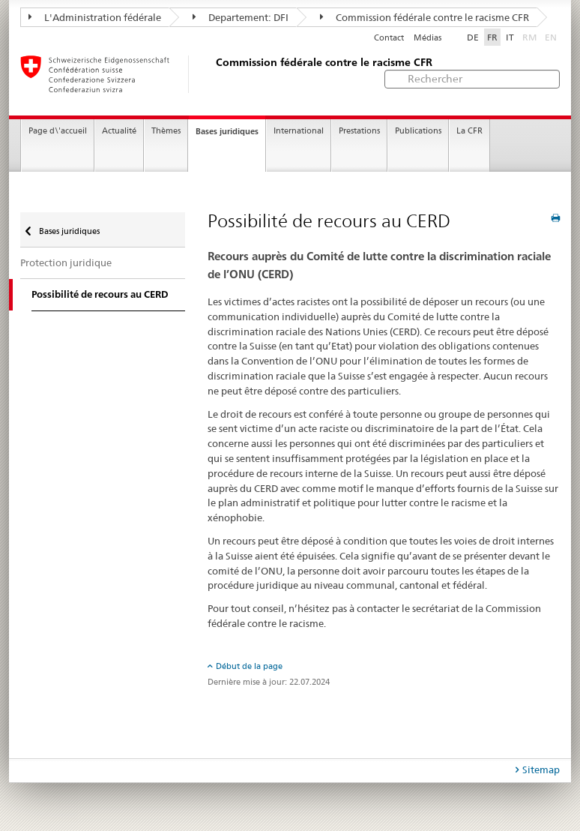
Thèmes (166, 131)
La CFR (469, 131)
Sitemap (541, 770)
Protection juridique (66, 262)
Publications (418, 131)
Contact (389, 38)
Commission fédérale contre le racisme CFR (424, 17)
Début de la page (249, 666)
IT (510, 37)
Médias (427, 38)
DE (473, 37)
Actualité (119, 131)
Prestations (359, 131)
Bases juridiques (227, 131)
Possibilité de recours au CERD (100, 294)
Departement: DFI (241, 17)
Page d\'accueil (57, 131)
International (299, 131)
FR (492, 37)
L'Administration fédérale (94, 17)
